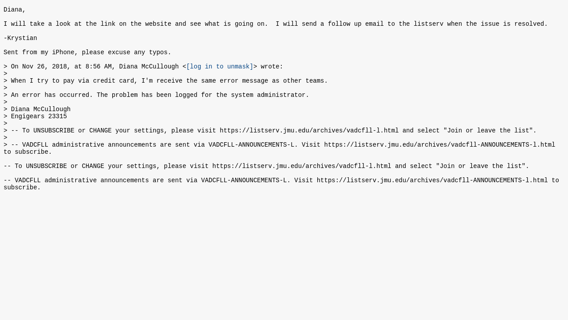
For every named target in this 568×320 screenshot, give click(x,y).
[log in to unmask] (219, 78)
